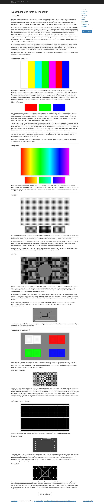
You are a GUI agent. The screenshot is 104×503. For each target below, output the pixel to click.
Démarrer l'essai (45, 494)
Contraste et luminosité (84, 21)
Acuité (83, 19)
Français (61, 501)
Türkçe (66, 501)
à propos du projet (88, 501)
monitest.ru (14, 501)
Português (56, 501)
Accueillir (83, 10)
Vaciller (83, 17)
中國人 (70, 501)
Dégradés (84, 15)
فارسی (74, 501)
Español (50, 501)
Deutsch (46, 501)
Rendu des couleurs (84, 12)
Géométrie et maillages (85, 25)
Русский (36, 501)
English (41, 501)
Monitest (14, 2)
